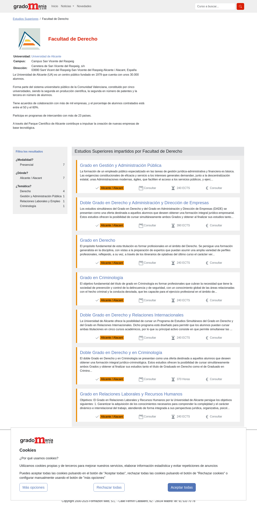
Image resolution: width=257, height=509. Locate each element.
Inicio (54, 6)
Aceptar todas (182, 487)
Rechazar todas (109, 487)
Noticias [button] (66, 6)
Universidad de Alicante (46, 56)
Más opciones (33, 487)
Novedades (84, 6)
